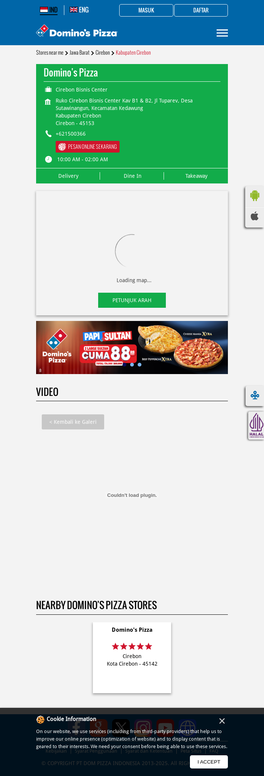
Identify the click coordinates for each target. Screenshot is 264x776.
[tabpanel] (132, 347)
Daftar (201, 11)
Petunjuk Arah (132, 300)
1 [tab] (124, 365)
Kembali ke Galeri (73, 422)
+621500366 (71, 134)
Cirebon (103, 52)
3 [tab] (139, 365)
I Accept (208, 762)
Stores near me (50, 52)
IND (49, 9)
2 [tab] (132, 365)
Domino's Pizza (132, 629)
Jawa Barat (80, 52)
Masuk (146, 11)
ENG (79, 9)
